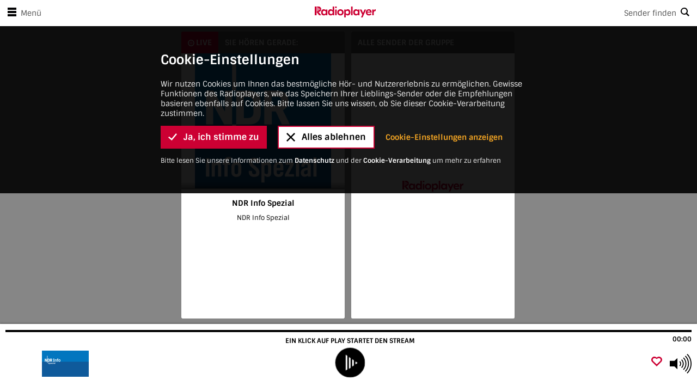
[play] (349, 362)
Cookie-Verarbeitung (397, 15)
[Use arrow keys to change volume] (681, 364)
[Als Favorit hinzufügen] (656, 362)
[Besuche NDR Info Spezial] (66, 363)
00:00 (682, 339)
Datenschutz (314, 15)
